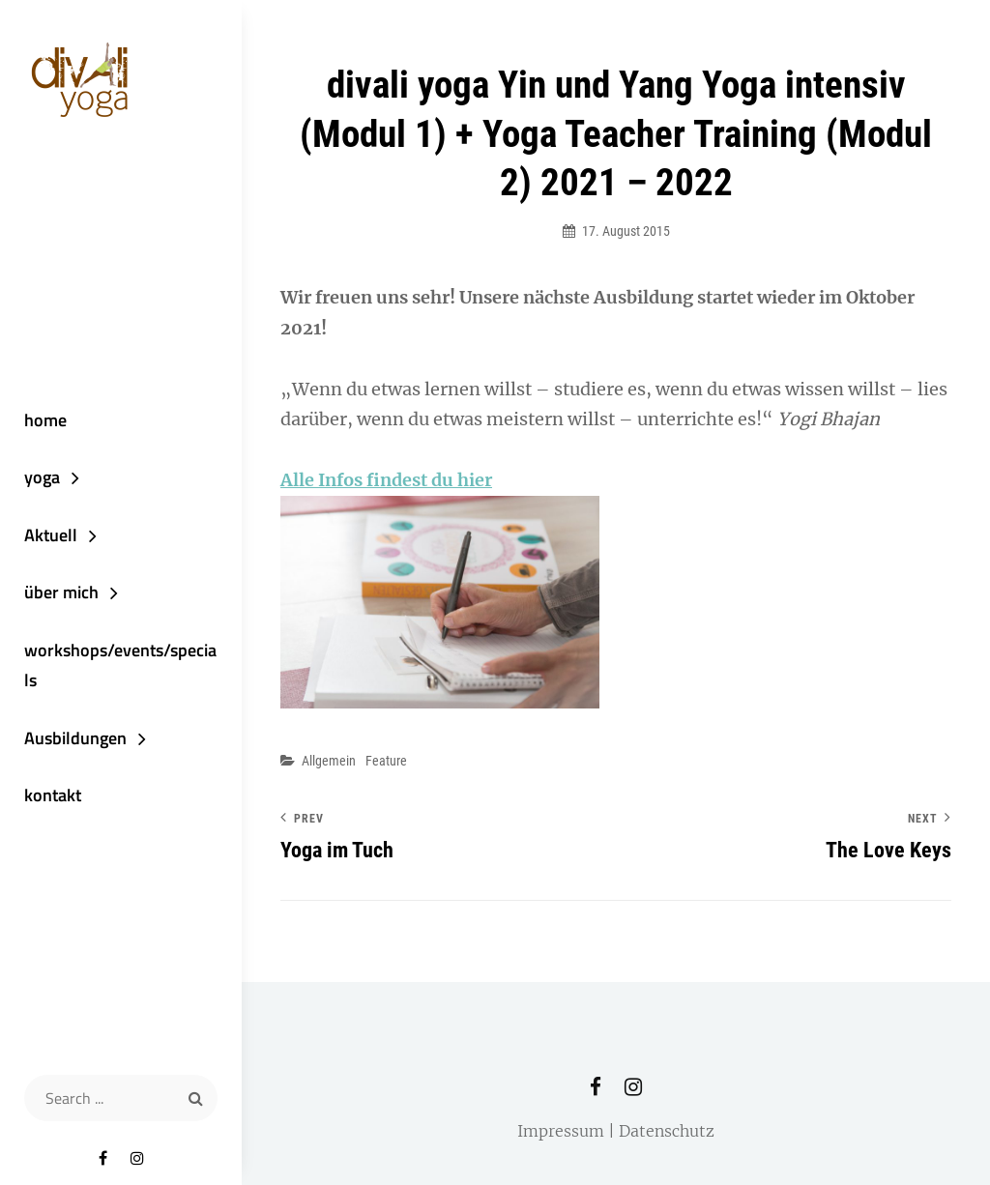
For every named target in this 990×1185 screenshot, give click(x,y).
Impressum (560, 1131)
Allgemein (329, 760)
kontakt (52, 795)
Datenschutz (666, 1131)
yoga (42, 477)
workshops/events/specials (120, 665)
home (45, 420)
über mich (61, 592)
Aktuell (50, 535)
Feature (386, 760)
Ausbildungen (75, 738)
